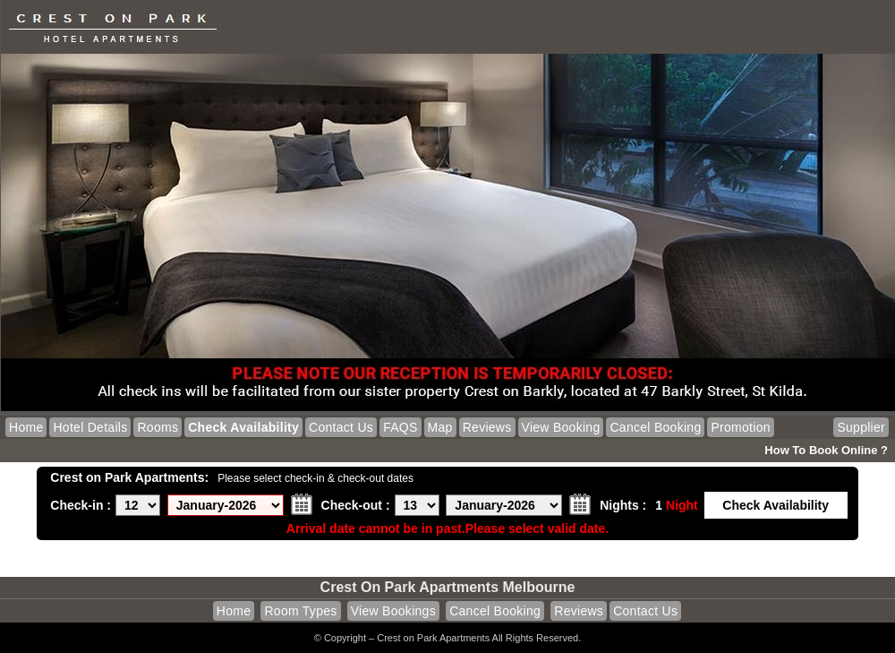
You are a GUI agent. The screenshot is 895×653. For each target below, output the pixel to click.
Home (26, 427)
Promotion (740, 427)
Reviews (487, 427)
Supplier (861, 427)
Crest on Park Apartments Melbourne (447, 587)
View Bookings (393, 611)
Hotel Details (90, 427)
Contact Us (341, 427)
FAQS (400, 427)
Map (440, 427)
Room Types (300, 611)
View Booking (561, 427)
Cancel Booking (655, 427)
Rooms (157, 427)
